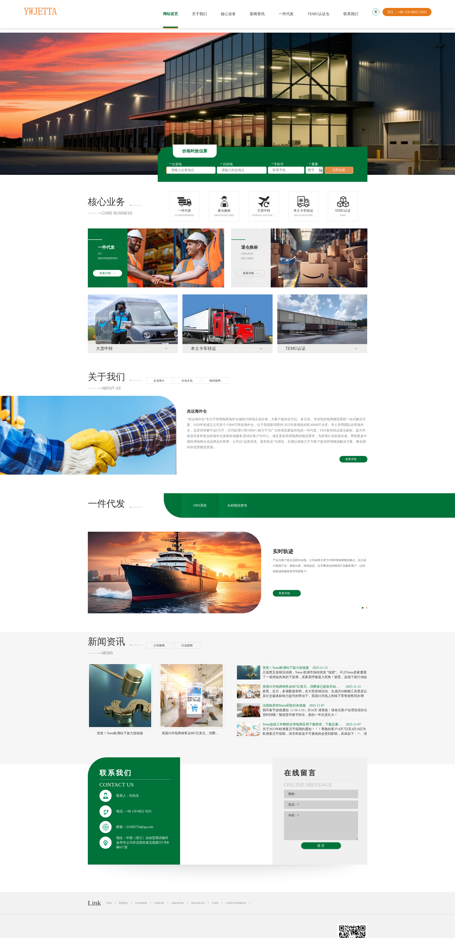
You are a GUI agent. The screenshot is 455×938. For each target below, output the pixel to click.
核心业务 (228, 14)
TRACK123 (198, 905)
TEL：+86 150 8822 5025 (408, 14)
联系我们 (350, 14)
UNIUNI (159, 905)
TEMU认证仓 (318, 14)
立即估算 (338, 170)
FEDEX (123, 905)
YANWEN (141, 905)
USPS (215, 905)
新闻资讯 (257, 14)
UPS (109, 905)
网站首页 (170, 14)
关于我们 (199, 14)
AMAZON (177, 905)
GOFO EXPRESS (236, 905)
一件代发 (286, 14)
